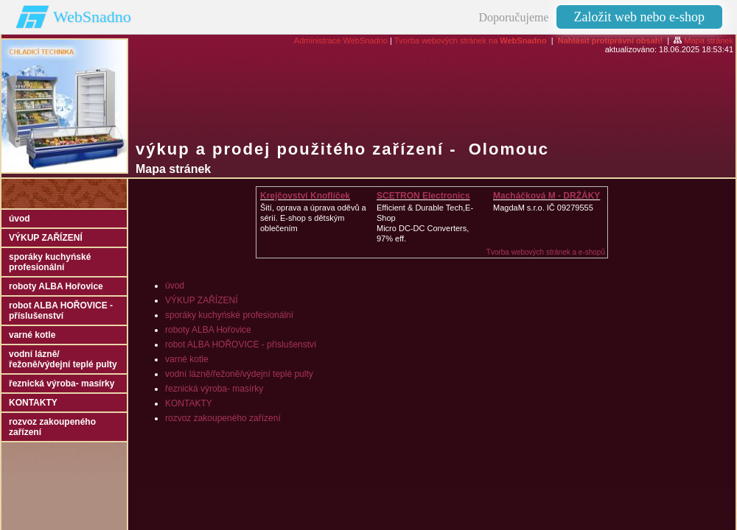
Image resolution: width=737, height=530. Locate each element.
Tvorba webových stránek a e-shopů (545, 252)
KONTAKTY (188, 403)
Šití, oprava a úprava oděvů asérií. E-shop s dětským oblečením (313, 218)
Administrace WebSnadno (341, 40)
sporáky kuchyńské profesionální (229, 315)
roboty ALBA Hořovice (208, 330)
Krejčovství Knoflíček (305, 196)
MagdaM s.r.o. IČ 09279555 (543, 207)
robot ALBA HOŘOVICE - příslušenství (240, 344)
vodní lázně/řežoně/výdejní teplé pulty (239, 374)
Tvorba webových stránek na (470, 40)
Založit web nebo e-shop (639, 17)
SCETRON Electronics (423, 196)
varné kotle (187, 359)
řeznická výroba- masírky (214, 389)
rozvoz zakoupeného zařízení (223, 418)
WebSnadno (92, 16)
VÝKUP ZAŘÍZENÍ (201, 300)
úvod (174, 285)
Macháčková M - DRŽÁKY (546, 196)
